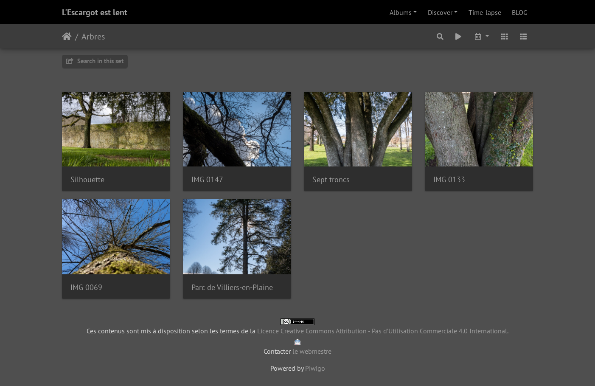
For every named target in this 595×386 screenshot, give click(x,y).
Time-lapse (485, 12)
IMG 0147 (207, 179)
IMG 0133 (449, 179)
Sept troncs (331, 179)
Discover (440, 12)
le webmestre (311, 351)
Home (67, 36)
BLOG (520, 12)
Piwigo (315, 368)
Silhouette (87, 179)
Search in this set (94, 61)
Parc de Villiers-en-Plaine (232, 287)
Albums (401, 12)
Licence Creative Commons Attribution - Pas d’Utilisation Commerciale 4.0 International (382, 331)
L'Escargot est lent (94, 12)
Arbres (93, 36)
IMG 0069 (86, 287)
